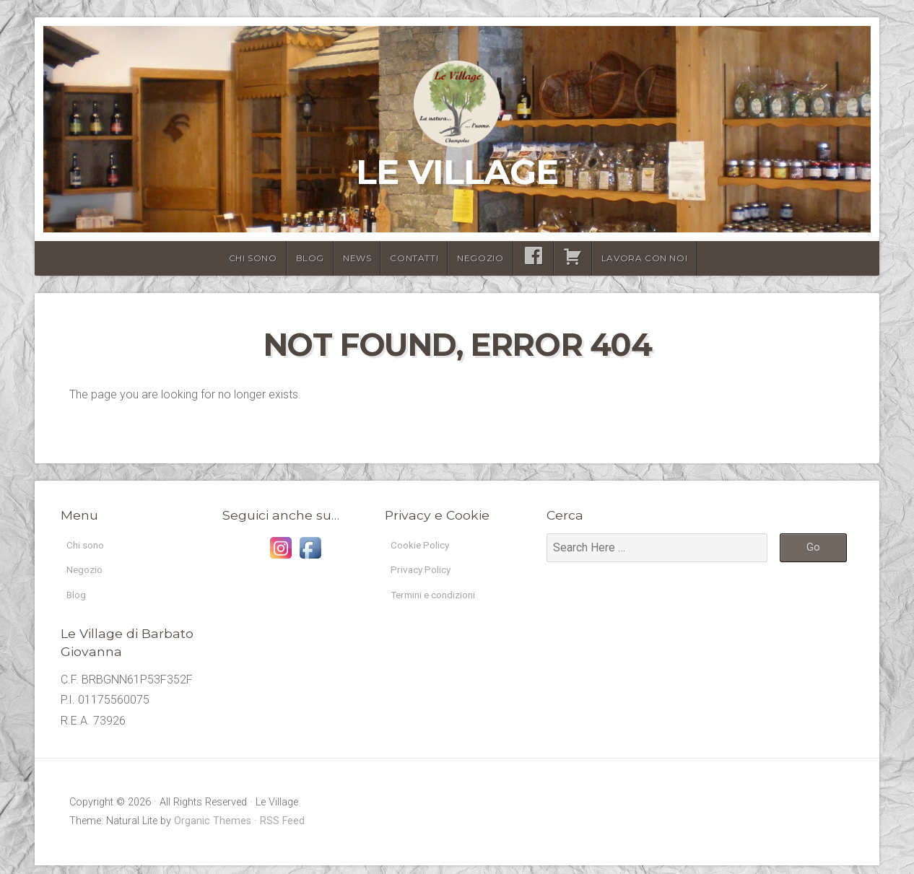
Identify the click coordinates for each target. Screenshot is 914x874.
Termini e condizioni (441, 601)
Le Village (457, 172)
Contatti (414, 258)
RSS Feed (282, 829)
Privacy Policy (427, 573)
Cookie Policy (426, 546)
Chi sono (253, 258)
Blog (310, 258)
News (357, 258)
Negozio (480, 258)
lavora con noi (644, 258)
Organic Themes (212, 829)
